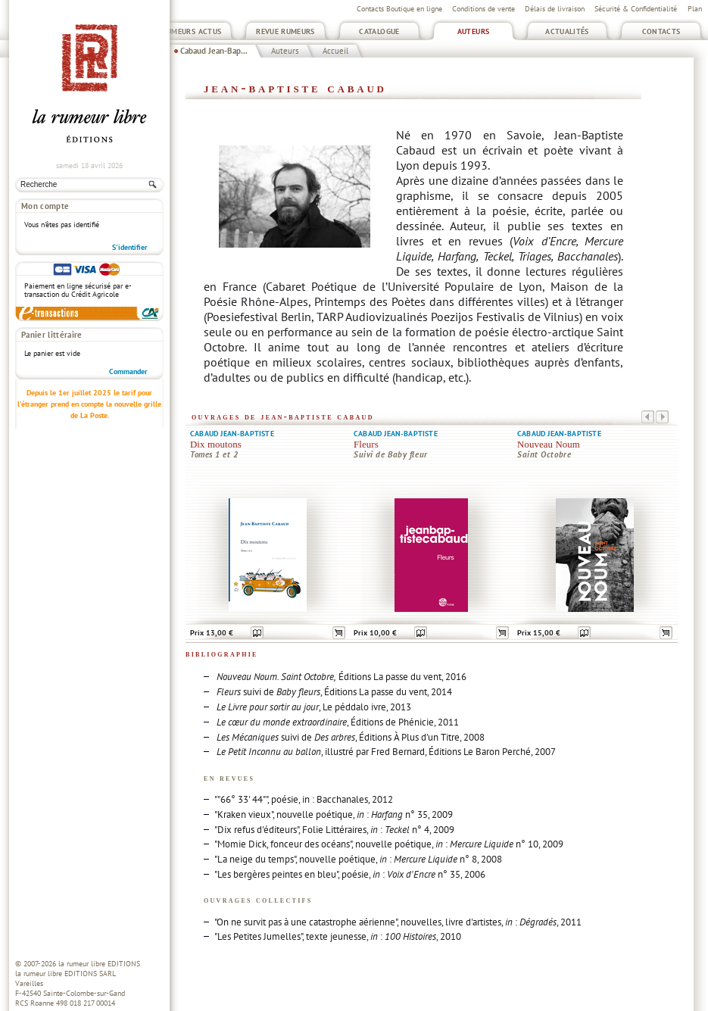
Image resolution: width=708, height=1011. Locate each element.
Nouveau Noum (548, 444)
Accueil (335, 50)
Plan (695, 9)
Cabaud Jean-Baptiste (232, 433)
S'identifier (130, 247)
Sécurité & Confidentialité (635, 9)
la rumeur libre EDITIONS (99, 964)
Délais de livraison (555, 9)
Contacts (661, 31)
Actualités (567, 31)
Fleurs (366, 444)
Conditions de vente (483, 9)
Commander (128, 371)
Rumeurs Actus (192, 31)
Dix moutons (216, 444)
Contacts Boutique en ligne (399, 9)
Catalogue (379, 31)
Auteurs (473, 31)
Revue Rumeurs (285, 31)
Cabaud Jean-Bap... (214, 50)
